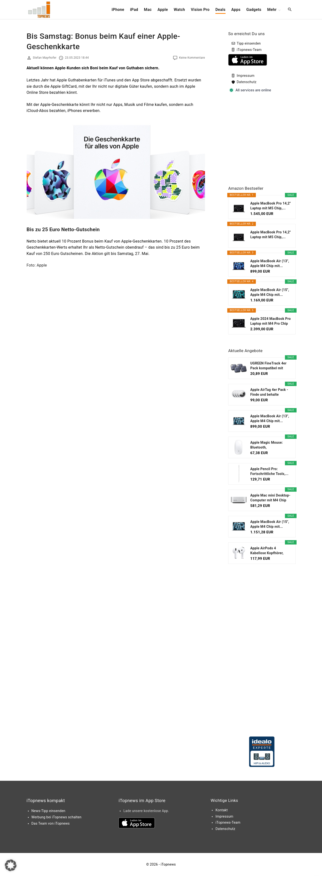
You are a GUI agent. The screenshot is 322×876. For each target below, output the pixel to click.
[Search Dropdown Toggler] (289, 9)
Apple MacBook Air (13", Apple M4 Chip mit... (269, 263)
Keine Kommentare (192, 57)
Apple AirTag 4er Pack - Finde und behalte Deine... (269, 392)
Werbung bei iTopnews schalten (56, 817)
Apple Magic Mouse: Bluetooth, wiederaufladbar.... (266, 445)
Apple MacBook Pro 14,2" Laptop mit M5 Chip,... (270, 205)
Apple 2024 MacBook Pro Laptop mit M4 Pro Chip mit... (270, 321)
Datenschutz (247, 82)
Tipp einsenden (249, 43)
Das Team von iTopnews (50, 823)
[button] (10, 865)
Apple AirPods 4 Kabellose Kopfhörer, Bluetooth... (266, 550)
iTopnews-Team (249, 50)
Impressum (245, 76)
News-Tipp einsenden (48, 811)
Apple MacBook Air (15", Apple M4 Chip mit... (269, 292)
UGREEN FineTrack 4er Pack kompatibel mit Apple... (268, 366)
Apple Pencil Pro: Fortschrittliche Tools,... (269, 471)
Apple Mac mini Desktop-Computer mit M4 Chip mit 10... (270, 498)
